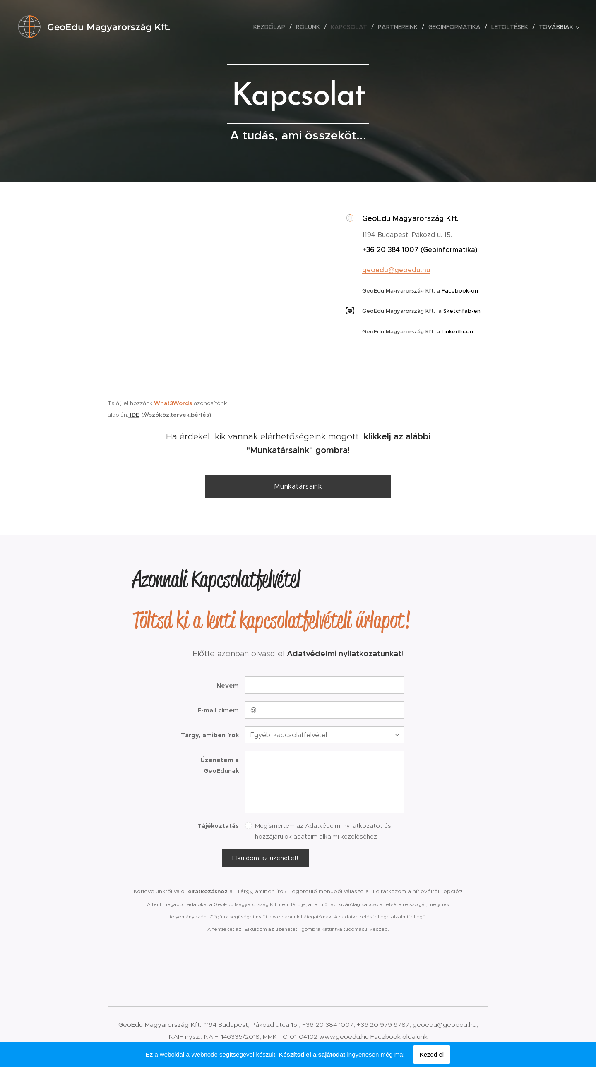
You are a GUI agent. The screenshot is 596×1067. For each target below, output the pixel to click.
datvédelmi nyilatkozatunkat (347, 653)
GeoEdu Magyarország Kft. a (402, 290)
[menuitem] (271, 27)
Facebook (386, 1037)
